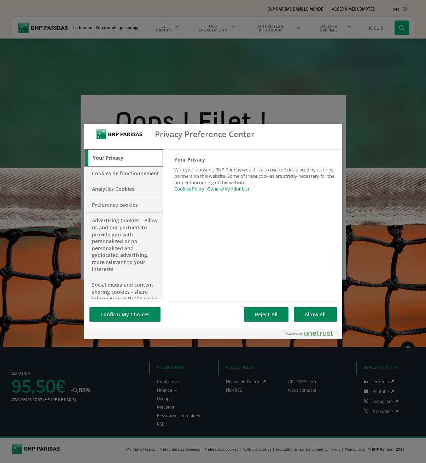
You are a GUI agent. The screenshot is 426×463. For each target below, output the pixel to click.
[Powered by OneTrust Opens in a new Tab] (312, 333)
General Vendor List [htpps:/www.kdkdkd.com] (228, 189)
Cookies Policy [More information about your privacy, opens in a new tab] (189, 189)
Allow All (315, 314)
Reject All (266, 314)
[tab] (124, 158)
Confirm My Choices (125, 314)
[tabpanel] (255, 178)
